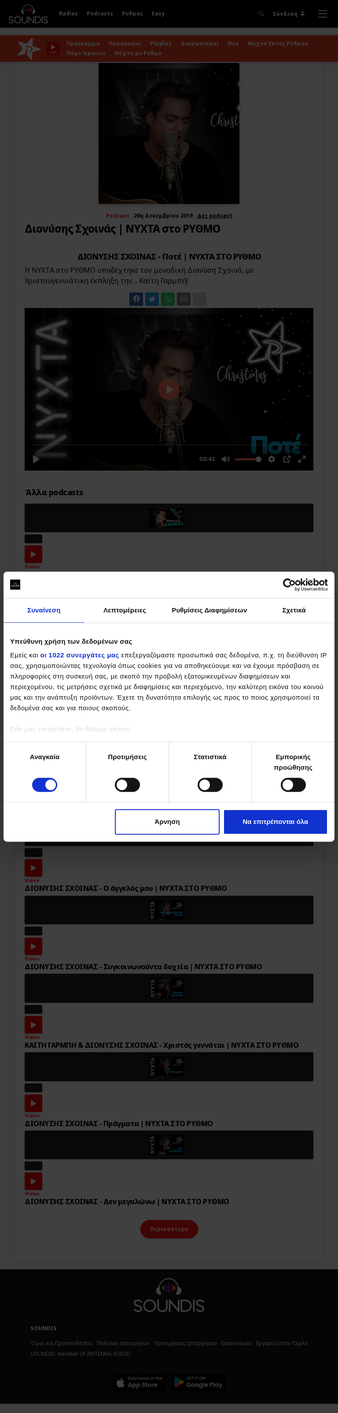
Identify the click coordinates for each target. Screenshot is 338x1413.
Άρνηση (167, 821)
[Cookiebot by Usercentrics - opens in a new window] (289, 584)
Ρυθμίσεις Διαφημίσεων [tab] (209, 610)
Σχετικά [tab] (293, 610)
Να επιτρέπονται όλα (276, 821)
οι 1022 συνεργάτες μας (79, 655)
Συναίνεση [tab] (43, 610)
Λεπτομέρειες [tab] (124, 610)
